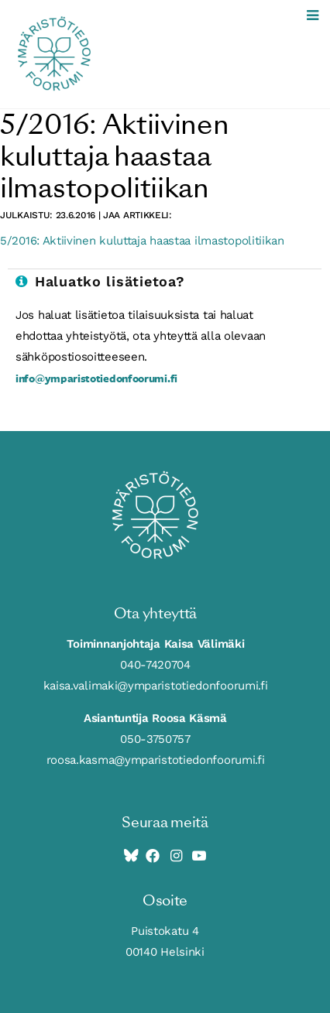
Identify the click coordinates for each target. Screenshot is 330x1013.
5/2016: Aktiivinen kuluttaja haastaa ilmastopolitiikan (142, 241)
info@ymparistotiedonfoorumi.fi (96, 378)
